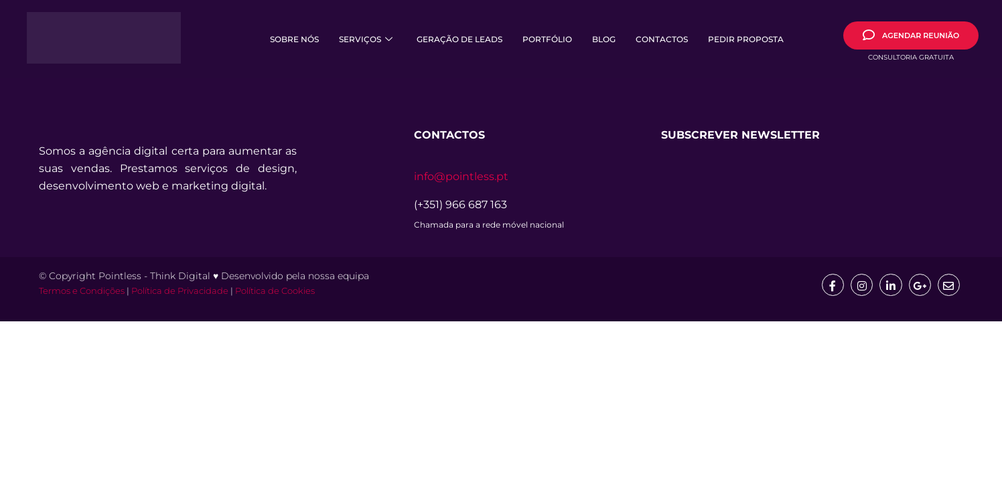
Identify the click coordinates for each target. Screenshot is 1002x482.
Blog (604, 39)
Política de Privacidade (179, 292)
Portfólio (547, 39)
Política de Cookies (275, 292)
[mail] (948, 285)
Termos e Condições (82, 292)
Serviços (365, 39)
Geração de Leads (459, 39)
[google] (919, 285)
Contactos (662, 39)
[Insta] (860, 285)
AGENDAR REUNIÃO (911, 35)
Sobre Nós (294, 39)
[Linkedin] (889, 285)
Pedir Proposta (746, 39)
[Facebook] (830, 285)
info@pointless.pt (461, 176)
